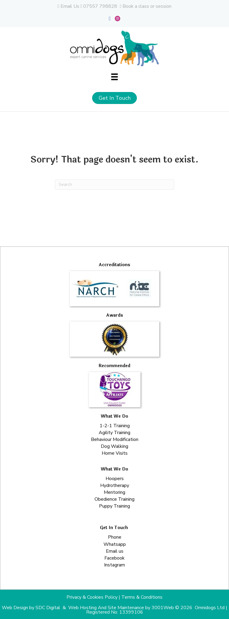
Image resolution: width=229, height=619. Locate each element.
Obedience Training (114, 499)
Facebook (114, 558)
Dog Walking (114, 446)
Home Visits (115, 453)
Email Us (70, 6)
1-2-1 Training (115, 425)
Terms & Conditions (142, 597)
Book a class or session (147, 6)
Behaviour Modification (114, 439)
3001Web (162, 607)
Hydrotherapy (114, 485)
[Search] (114, 185)
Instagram (114, 565)
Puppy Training (114, 506)
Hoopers (115, 478)
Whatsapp (114, 544)
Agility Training (114, 432)
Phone (114, 537)
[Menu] (114, 76)
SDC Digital (47, 607)
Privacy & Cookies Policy (91, 597)
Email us (114, 551)
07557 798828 (100, 6)
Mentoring (114, 492)
